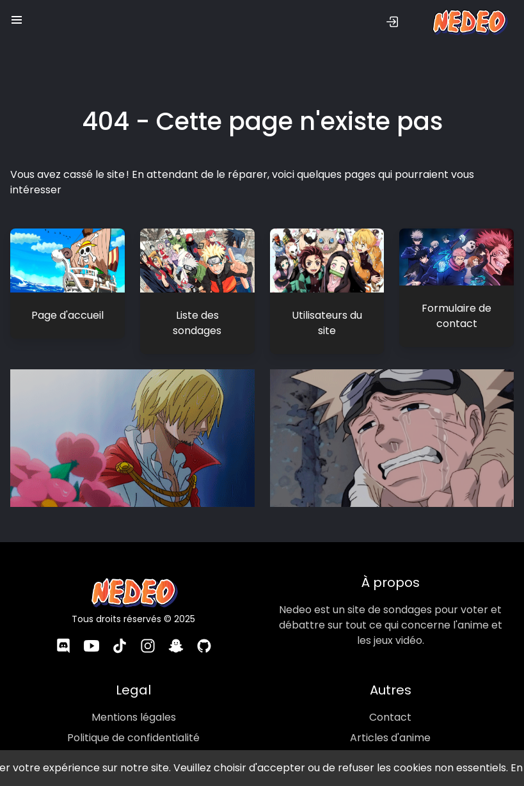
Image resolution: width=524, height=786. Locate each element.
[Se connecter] (392, 22)
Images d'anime (390, 742)
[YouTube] (91, 632)
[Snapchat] (176, 632)
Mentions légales (134, 701)
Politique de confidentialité (133, 722)
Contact (390, 701)
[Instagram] (147, 632)
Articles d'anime (391, 722)
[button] (16, 16)
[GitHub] (204, 632)
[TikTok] (119, 632)
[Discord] (62, 632)
